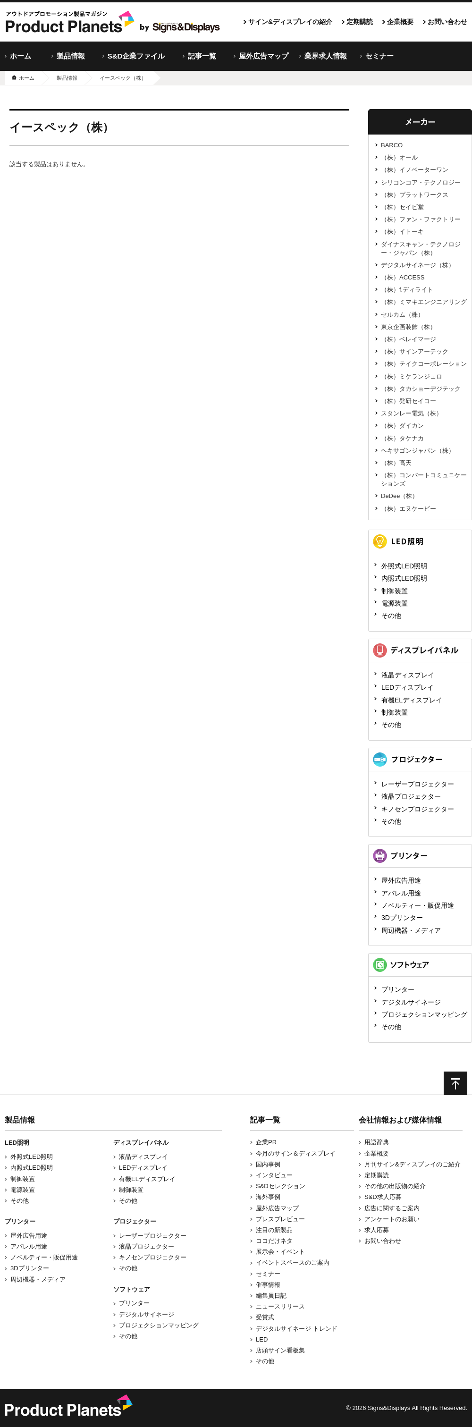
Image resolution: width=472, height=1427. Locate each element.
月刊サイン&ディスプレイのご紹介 (412, 1164)
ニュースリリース (280, 1306)
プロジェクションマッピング (424, 1014)
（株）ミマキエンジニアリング (424, 301)
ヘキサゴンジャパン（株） (418, 450)
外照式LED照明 (404, 566)
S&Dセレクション (280, 1186)
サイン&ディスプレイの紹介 (290, 21)
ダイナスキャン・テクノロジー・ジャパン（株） (421, 248)
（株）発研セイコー (408, 401)
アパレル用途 (401, 893)
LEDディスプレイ (407, 687)
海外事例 (268, 1196)
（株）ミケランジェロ (411, 376)
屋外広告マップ (263, 56)
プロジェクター (134, 1221)
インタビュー (274, 1175)
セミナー (379, 56)
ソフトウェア (131, 1289)
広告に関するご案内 (392, 1208)
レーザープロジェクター (417, 784)
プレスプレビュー (280, 1219)
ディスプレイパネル (141, 1142)
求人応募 (376, 1229)
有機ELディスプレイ (411, 700)
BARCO (392, 145)
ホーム (20, 56)
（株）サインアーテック (414, 351)
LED (262, 1339)
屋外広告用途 (401, 880)
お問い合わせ (447, 21)
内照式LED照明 (404, 578)
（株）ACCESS (402, 277)
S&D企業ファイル (136, 56)
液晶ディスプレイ (407, 675)
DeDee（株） (399, 495)
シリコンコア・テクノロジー (421, 182)
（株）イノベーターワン (414, 169)
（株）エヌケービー (408, 508)
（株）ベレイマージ (408, 339)
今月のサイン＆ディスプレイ (296, 1153)
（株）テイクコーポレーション (424, 363)
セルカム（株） (402, 314)
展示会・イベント (280, 1251)
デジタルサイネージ (411, 1002)
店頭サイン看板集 (280, 1350)
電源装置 (394, 603)
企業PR (266, 1142)
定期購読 (359, 21)
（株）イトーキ (402, 231)
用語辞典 (376, 1142)
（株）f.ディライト (407, 289)
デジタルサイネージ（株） (418, 265)
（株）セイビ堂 (402, 207)
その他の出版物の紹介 (395, 1186)
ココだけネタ (274, 1240)
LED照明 (17, 1142)
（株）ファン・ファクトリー (421, 219)
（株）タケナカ (402, 438)
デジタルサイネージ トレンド (296, 1328)
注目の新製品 (274, 1229)
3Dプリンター (402, 917)
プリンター (397, 989)
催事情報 (268, 1284)
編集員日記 (271, 1295)
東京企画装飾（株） (408, 326)
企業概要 (400, 21)
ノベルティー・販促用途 (417, 905)
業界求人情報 (325, 56)
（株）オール (399, 157)
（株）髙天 (396, 462)
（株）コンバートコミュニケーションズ (424, 479)
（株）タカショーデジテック (421, 388)
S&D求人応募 (383, 1196)
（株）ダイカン (402, 425)
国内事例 (268, 1164)
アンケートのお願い (392, 1219)
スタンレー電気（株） (411, 413)
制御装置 (394, 591)
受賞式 (265, 1317)
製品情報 (71, 56)
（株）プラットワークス (414, 194)
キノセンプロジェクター (417, 809)
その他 (391, 615)
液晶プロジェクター (411, 796)
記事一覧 (202, 56)
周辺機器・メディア (411, 930)
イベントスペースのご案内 (292, 1262)
